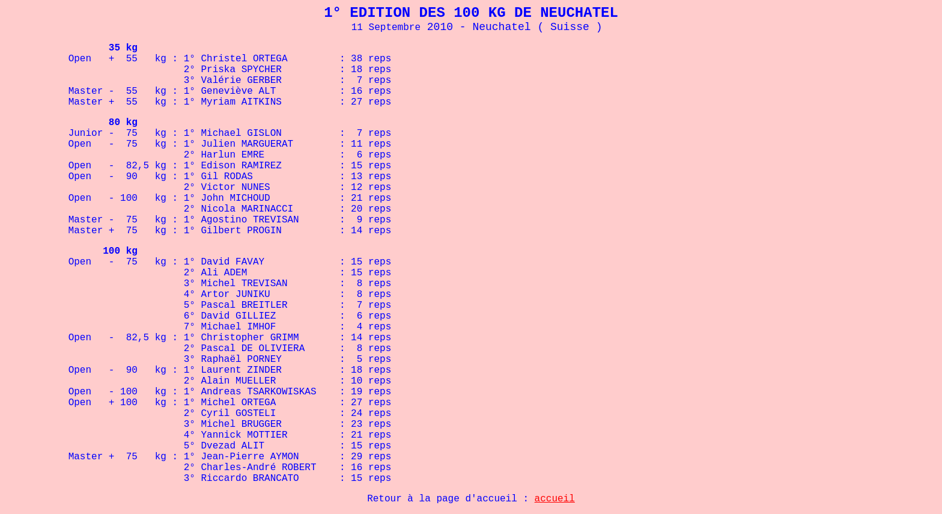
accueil (555, 499)
